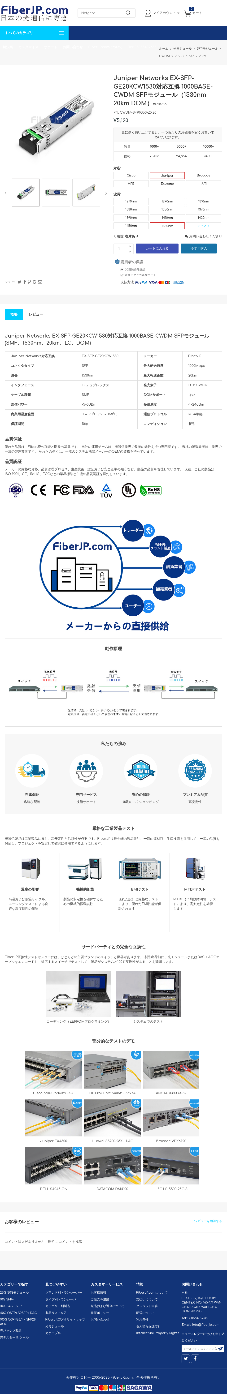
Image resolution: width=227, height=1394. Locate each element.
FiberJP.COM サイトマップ (65, 1319)
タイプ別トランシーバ (60, 1299)
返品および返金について (108, 1306)
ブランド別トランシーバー (63, 1292)
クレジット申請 (147, 1306)
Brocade (203, 175)
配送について (145, 1313)
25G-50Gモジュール (14, 1292)
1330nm (131, 209)
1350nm (167, 209)
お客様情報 (98, 1292)
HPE (131, 183)
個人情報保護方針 (148, 1326)
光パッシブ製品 (11, 1330)
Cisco (131, 175)
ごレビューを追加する (207, 1221)
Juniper (167, 175)
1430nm (203, 217)
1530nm (167, 226)
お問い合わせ (73, 47)
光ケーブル (53, 1333)
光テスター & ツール (14, 1337)
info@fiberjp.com (205, 1324)
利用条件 (142, 1319)
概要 (13, 315)
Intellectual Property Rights (157, 1333)
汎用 (204, 183)
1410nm (167, 217)
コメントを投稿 (70, 1242)
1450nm (131, 225)
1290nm (167, 201)
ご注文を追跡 (100, 1299)
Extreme (167, 183)
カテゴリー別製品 (57, 1306)
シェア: (10, 282)
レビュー (36, 315)
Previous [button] (6, 193)
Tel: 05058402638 (142, 47)
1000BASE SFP (11, 1306)
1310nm (203, 201)
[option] (26, 193)
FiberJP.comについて (105, 47)
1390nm (131, 217)
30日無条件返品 (135, 269)
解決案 (8, 47)
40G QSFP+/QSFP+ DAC (18, 1313)
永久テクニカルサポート (140, 275)
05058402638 (198, 1318)
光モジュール (54, 1326)
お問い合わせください (203, 236)
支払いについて (147, 1299)
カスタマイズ (28, 47)
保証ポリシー (100, 1313)
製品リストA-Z (55, 1313)
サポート (50, 47)
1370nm (203, 209)
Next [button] (105, 193)
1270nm (131, 201)
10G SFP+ (7, 1299)
